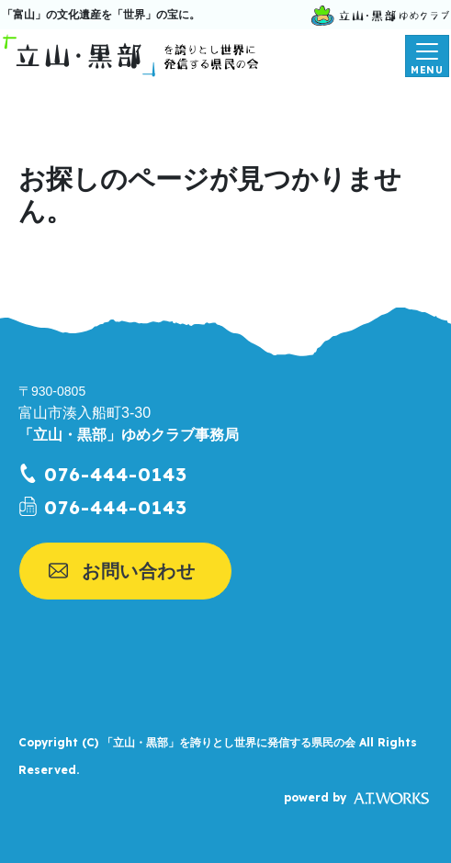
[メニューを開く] (427, 56)
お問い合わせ (138, 571)
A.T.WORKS (391, 799)
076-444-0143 (115, 474)
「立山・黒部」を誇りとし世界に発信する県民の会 (228, 742)
